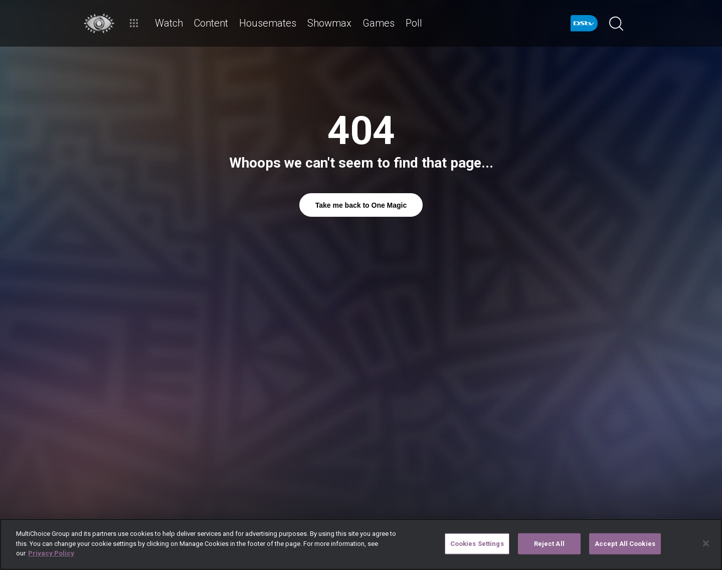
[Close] (706, 543)
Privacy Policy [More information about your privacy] (51, 553)
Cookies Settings (477, 543)
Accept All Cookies (625, 543)
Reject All (549, 543)
